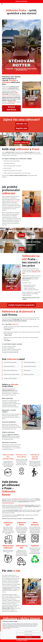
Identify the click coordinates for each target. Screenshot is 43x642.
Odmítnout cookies (24, 637)
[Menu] (2, 3)
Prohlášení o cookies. (6, 634)
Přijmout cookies (35, 637)
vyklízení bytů (21, 505)
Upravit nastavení (12, 637)
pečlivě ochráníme (15, 201)
